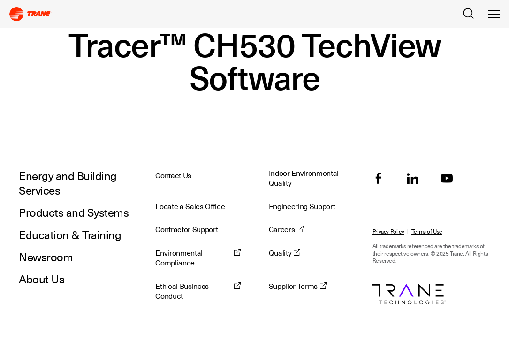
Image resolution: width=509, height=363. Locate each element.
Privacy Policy (388, 231)
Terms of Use (426, 231)
